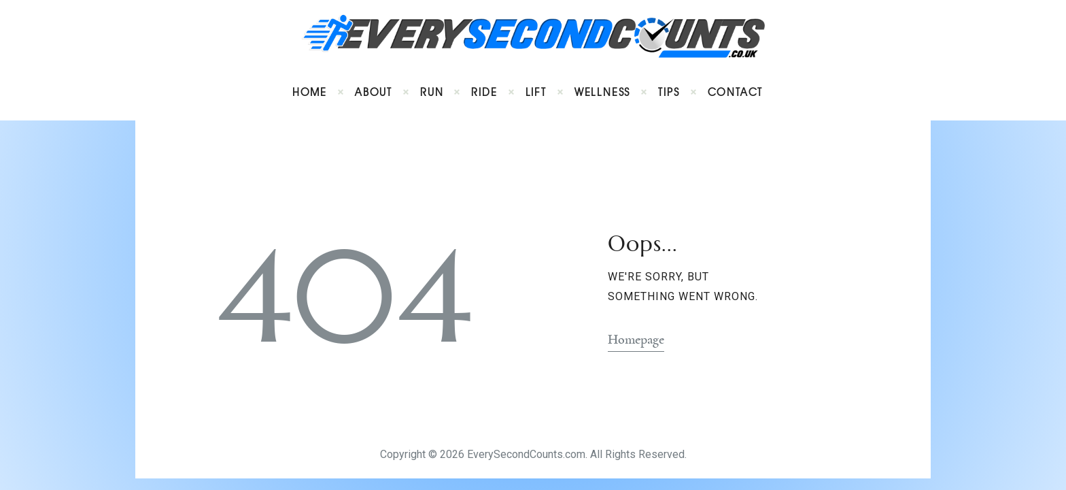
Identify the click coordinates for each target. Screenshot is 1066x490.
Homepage (636, 339)
